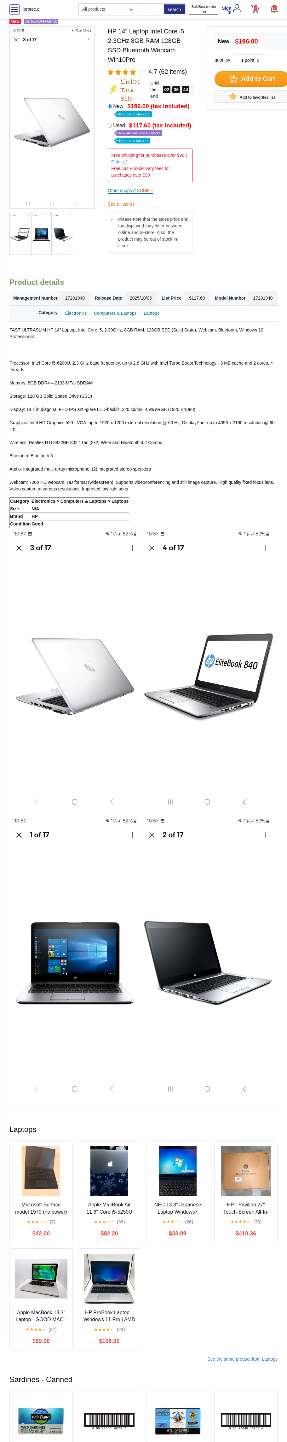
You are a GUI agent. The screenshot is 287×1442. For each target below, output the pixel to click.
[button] (274, 8)
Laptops (151, 313)
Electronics (76, 313)
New (152, 109)
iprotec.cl (31, 9)
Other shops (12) (130, 190)
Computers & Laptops (115, 313)
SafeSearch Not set (204, 9)
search (174, 9)
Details (118, 161)
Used (152, 132)
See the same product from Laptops (242, 1359)
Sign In (226, 10)
